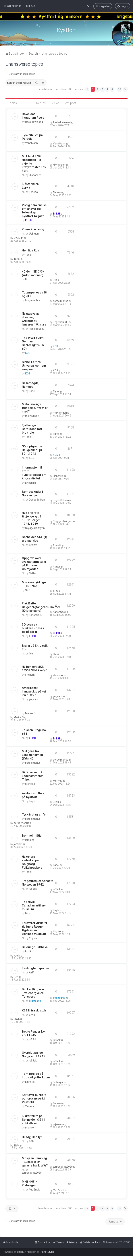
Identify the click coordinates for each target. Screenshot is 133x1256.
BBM (31, 1141)
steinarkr (30, 674)
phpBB (21, 1251)
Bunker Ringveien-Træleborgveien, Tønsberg (34, 992)
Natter (32, 573)
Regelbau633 (36, 328)
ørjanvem (30, 1127)
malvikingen (32, 415)
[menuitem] (30, 6)
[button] (86, 89)
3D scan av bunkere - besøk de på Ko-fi (33, 628)
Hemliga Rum (31, 250)
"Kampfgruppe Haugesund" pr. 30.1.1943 (32, 450)
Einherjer (30, 1081)
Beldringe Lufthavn (35, 947)
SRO (27, 590)
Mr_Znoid (34, 1189)
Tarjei (28, 254)
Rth (27, 279)
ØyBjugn (34, 233)
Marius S (30, 713)
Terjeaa (33, 192)
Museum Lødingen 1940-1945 (34, 584)
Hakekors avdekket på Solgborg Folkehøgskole (32, 862)
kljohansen (35, 175)
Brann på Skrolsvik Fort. (35, 647)
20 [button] (119, 89)
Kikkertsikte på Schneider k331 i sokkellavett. (33, 1119)
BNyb (32, 801)
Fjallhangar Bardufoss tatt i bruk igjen (32, 428)
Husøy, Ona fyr (32, 1137)
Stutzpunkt (35, 1000)
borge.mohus (33, 300)
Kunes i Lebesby (33, 229)
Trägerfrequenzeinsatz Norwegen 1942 (37, 882)
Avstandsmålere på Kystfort (33, 795)
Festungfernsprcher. (36, 968)
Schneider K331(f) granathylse (34, 538)
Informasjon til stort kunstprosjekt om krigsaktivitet (34, 473)
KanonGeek (35, 615)
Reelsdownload (34, 121)
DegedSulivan (37, 499)
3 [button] (102, 89)
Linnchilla (30, 482)
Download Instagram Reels (33, 115)
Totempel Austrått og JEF (34, 294)
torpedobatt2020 (32, 1172)
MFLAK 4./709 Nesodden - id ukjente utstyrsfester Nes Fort (34, 163)
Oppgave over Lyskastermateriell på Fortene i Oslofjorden (34, 563)
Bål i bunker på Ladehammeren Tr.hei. (32, 775)
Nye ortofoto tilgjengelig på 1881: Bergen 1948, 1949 (31, 518)
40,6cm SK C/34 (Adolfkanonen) (33, 273)
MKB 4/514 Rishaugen (30, 1183)
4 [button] (107, 89)
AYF (31, 972)
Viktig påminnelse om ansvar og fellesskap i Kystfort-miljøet (34, 210)
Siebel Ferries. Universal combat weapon (34, 365)
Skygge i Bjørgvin (35, 528)
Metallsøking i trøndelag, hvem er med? (35, 407)
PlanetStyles (47, 1251)
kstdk (28, 951)
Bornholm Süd (32, 835)
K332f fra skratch (34, 1010)
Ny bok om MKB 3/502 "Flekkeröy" (34, 668)
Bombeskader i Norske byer (32, 493)
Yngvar (33, 938)
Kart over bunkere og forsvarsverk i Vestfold (34, 1098)
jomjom (29, 839)
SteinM (33, 544)
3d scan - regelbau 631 (34, 731)
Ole (31, 653)
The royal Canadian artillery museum (34, 905)
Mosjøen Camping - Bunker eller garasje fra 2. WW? (35, 1161)
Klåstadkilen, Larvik (30, 185)
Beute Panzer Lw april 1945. (33, 1033)
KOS (27, 353)
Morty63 (30, 783)
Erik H (28, 220)
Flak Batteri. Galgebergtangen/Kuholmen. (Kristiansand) (41, 607)
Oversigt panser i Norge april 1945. (34, 1054)
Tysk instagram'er (34, 814)
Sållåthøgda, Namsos (30, 384)
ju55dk (33, 888)
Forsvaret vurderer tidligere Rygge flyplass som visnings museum (34, 928)
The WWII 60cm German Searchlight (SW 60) (33, 343)
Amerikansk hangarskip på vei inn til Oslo (34, 691)
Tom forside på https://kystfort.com (36, 1075)
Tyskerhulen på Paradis (32, 136)
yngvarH (33, 699)
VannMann (31, 143)
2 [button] (97, 89)
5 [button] (112, 89)
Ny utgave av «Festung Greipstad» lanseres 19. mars (34, 319)
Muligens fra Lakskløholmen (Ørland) (32, 754)
